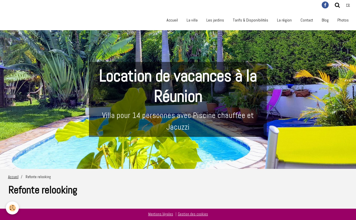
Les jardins (215, 20)
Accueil (172, 20)
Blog (325, 20)
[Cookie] (12, 207)
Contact (306, 20)
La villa (192, 20)
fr (348, 5)
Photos (343, 20)
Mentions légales (160, 214)
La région (284, 20)
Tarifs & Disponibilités (250, 20)
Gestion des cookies (193, 214)
